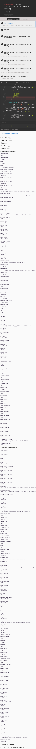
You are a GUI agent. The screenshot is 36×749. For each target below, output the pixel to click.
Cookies (3, 146)
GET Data (3, 137)
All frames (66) (25, 19)
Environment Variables (8, 448)
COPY (6, 15)
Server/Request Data (8, 151)
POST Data (4, 140)
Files (2, 143)
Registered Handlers (7, 744)
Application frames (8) (13, 19)
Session (3, 148)
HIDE (11, 15)
